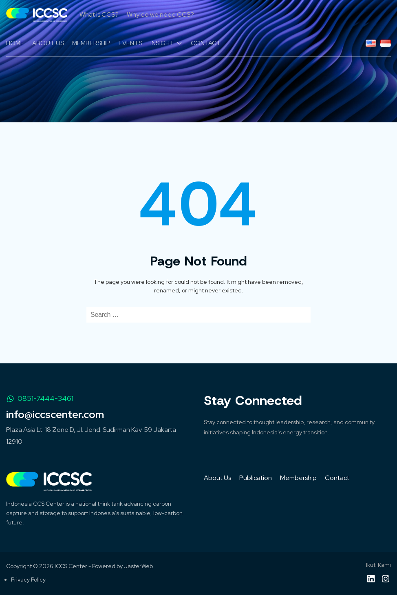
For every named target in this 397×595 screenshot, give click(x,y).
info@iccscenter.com (55, 414)
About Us (217, 477)
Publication (255, 477)
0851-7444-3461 (39, 398)
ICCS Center (71, 566)
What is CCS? (99, 14)
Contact (337, 477)
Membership (298, 477)
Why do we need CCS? (160, 14)
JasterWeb (138, 566)
